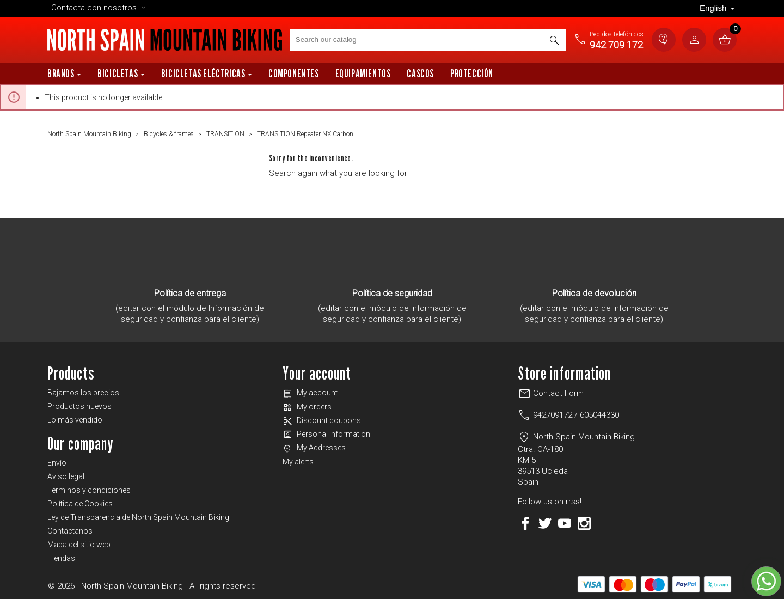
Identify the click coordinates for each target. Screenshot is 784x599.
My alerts (298, 461)
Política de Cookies (80, 503)
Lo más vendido (74, 419)
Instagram (584, 523)
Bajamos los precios (83, 392)
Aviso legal (65, 476)
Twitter (545, 523)
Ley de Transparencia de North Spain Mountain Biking (138, 517)
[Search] (428, 40)
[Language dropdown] (718, 8)
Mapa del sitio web (79, 544)
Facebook (525, 523)
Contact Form (551, 393)
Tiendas (61, 558)
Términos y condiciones (89, 490)
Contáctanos (70, 531)
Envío (56, 463)
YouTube (564, 523)
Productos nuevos (79, 406)
